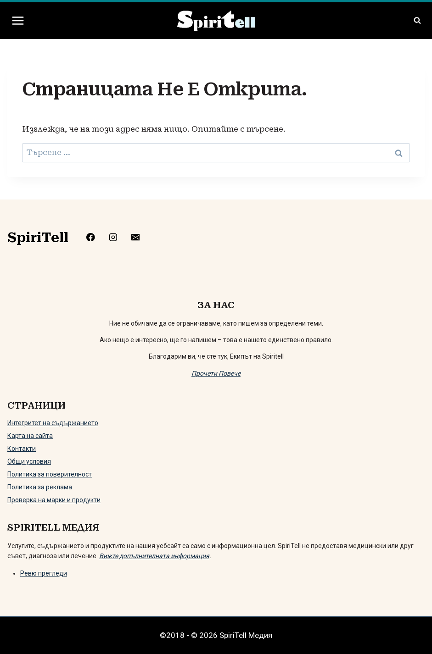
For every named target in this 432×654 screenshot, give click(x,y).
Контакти (21, 448)
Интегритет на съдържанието (52, 423)
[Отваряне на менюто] (18, 20)
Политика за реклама (39, 487)
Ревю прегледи (43, 573)
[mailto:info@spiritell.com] (138, 236)
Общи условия (29, 461)
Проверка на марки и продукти (54, 500)
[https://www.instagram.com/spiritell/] (116, 236)
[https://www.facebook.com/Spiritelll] (93, 236)
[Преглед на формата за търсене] (417, 20)
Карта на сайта (30, 435)
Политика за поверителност (49, 474)
